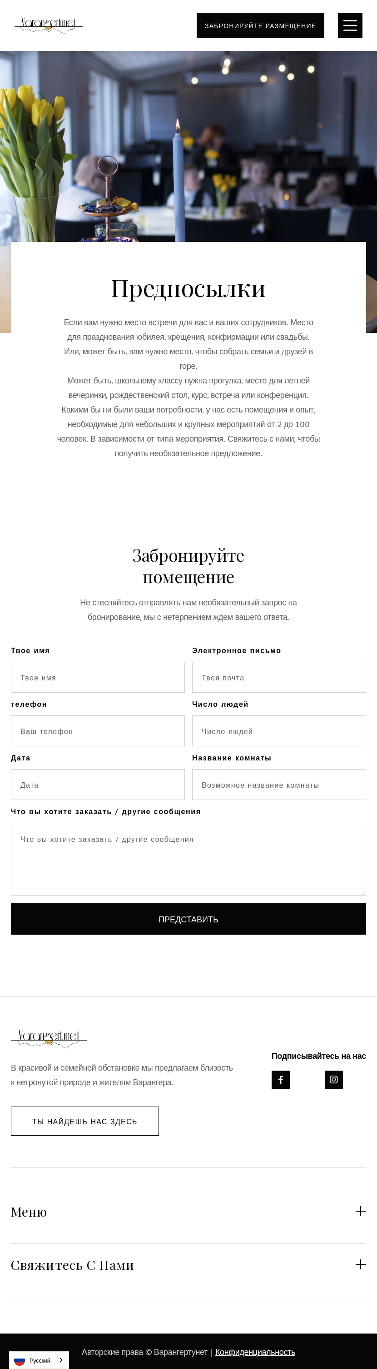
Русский (32, 1360)
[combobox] (39, 1360)
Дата (20, 757)
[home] (49, 26)
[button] (350, 25)
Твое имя (30, 650)
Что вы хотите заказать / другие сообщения (106, 811)
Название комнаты (232, 757)
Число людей (220, 703)
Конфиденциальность (255, 1351)
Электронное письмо (237, 650)
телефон (29, 703)
